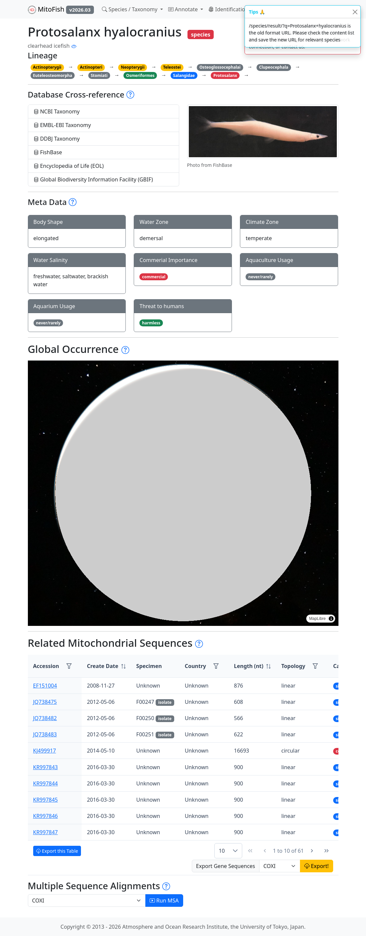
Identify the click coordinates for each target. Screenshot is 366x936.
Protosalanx (225, 75)
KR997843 (45, 767)
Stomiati (99, 75)
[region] (183, 493)
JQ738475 (45, 701)
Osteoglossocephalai (220, 67)
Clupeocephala (273, 67)
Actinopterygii (47, 67)
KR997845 (45, 799)
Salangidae (184, 75)
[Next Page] (312, 850)
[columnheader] (106, 666)
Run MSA (164, 900)
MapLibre (317, 618)
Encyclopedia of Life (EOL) (69, 165)
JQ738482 (45, 718)
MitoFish (61, 9)
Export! (316, 866)
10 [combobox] (222, 850)
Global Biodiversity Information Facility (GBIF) (93, 179)
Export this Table (57, 851)
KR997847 (45, 832)
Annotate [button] (183, 9)
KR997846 (45, 816)
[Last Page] (326, 850)
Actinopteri (91, 67)
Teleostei (172, 67)
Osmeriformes (140, 75)
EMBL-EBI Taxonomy (62, 125)
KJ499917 (44, 750)
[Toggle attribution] (331, 619)
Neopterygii (132, 67)
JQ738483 (45, 734)
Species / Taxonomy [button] (130, 9)
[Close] (354, 11)
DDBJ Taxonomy (57, 138)
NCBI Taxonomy (57, 111)
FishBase (48, 152)
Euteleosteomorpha (52, 75)
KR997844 (45, 783)
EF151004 (45, 685)
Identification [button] (229, 9)
